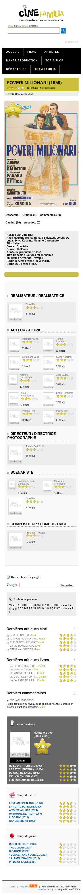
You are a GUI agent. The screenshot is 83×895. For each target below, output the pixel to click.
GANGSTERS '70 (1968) (22, 821)
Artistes (51, 51)
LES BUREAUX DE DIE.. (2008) (26, 780)
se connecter (72, 42)
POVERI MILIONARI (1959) (34, 82)
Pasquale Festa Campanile (26, 482)
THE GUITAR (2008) (20, 847)
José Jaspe (62, 374)
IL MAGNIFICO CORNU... (24, 638)
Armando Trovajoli (31, 258)
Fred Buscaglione (27, 394)
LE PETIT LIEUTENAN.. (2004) (26, 769)
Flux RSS (28, 886)
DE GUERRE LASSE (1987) (24, 772)
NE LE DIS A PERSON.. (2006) (26, 765)
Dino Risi (30, 304)
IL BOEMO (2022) (19, 817)
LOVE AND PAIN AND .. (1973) (26, 803)
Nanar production (22, 60)
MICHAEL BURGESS (21, 700)
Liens (12, 886)
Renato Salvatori (60, 340)
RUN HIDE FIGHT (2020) (23, 844)
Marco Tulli (62, 410)
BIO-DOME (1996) (19, 851)
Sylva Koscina (63, 356)
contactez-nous (43, 889)
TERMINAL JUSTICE (21, 649)
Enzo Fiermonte (64, 393)
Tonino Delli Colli (35, 446)
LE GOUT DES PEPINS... (24, 676)
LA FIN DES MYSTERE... (24, 666)
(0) (50, 215)
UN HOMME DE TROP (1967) (25, 813)
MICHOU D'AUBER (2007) (23, 776)
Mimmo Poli (28, 410)
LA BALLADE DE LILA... (23, 680)
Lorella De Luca (30, 356)
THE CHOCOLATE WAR (23, 642)
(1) (30, 215)
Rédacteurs (16, 69)
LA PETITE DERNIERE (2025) (25, 806)
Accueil (12, 51)
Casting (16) (13, 222)
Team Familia (45, 69)
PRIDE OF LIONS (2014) (22, 861)
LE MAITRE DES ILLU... (23, 673)
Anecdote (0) (32, 222)
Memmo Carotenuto (26, 376)
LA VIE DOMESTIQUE (22, 645)
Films (32, 51)
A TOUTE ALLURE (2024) (23, 810)
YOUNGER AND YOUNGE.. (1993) (28, 854)
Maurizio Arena (30, 338)
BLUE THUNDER (19, 635)
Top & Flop (55, 60)
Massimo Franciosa (59, 482)
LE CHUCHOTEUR (20, 669)
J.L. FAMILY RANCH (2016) (24, 858)
